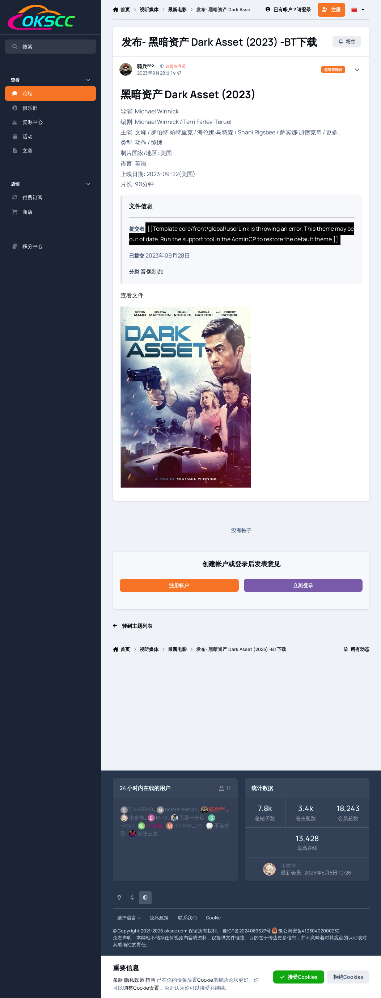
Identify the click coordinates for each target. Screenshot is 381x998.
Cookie (213, 918)
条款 (118, 979)
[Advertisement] (241, 714)
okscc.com (175, 931)
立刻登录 (303, 585)
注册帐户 (179, 585)
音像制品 (152, 271)
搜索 (22, 46)
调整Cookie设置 (141, 987)
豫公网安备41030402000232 (308, 931)
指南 (150, 979)
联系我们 (187, 918)
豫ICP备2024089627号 (247, 931)
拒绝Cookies (348, 976)
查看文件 (132, 295)
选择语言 (129, 918)
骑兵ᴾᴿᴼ (145, 66)
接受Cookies (299, 976)
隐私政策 (159, 918)
